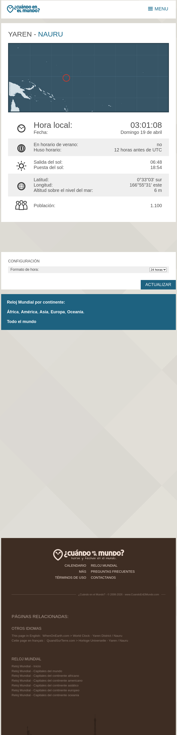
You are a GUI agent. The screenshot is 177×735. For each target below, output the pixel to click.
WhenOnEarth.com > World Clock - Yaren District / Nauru (82, 635)
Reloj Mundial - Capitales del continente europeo (45, 690)
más (82, 571)
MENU (158, 8)
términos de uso (70, 577)
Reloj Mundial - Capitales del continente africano (45, 675)
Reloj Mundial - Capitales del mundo (37, 671)
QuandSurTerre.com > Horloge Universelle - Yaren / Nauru (87, 640)
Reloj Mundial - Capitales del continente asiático (45, 685)
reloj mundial (104, 565)
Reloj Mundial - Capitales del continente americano (47, 680)
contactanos (103, 577)
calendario (75, 565)
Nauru (50, 34)
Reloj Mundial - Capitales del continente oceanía (45, 695)
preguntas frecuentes (113, 571)
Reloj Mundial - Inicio (26, 666)
